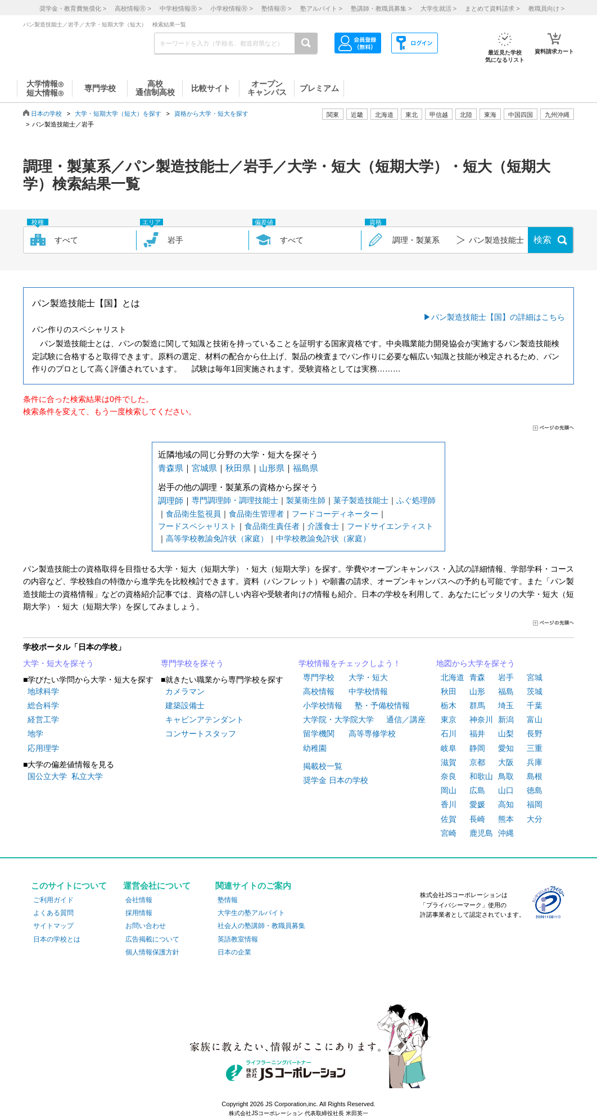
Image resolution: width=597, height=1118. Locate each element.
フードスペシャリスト (197, 526)
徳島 (534, 790)
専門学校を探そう (192, 663)
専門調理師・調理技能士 (235, 500)
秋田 (448, 691)
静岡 (477, 748)
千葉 (534, 705)
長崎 (477, 818)
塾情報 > (276, 8)
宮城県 (204, 468)
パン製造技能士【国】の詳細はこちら (498, 317)
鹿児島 (481, 833)
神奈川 (481, 719)
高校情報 (318, 691)
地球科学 (43, 691)
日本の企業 (234, 952)
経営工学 (43, 719)
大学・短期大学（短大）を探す (118, 113)
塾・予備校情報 (382, 705)
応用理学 (43, 748)
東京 (448, 719)
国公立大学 (47, 776)
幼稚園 (315, 748)
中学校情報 (368, 691)
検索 (542, 240)
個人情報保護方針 (152, 952)
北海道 (384, 114)
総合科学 (43, 705)
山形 (477, 691)
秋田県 (238, 468)
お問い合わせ (145, 926)
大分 (534, 818)
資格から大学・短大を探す (211, 113)
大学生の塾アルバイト (251, 913)
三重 (534, 748)
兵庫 (534, 762)
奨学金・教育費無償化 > (72, 8)
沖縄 (506, 833)
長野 (534, 733)
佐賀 (448, 818)
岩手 (506, 677)
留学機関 (318, 733)
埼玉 (506, 705)
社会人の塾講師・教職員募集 (261, 926)
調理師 (170, 500)
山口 (506, 790)
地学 (35, 733)
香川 (448, 804)
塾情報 (228, 900)
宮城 (534, 677)
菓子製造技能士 (360, 500)
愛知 (506, 748)
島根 (534, 776)
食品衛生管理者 (256, 513)
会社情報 (138, 900)
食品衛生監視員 (193, 513)
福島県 (305, 468)
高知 (506, 804)
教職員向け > (546, 8)
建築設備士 (185, 705)
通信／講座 (406, 719)
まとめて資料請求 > (492, 8)
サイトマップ (53, 926)
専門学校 (318, 677)
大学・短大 (368, 677)
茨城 (534, 691)
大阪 (506, 762)
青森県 (170, 468)
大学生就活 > (438, 8)
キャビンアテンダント (204, 719)
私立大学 (87, 776)
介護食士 (323, 526)
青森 (477, 677)
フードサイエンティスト (390, 526)
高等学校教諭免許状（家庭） (217, 538)
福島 (506, 691)
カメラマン (185, 691)
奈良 (448, 776)
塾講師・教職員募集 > (381, 8)
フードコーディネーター (335, 513)
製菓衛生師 (305, 500)
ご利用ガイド (53, 900)
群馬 (477, 705)
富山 (534, 719)
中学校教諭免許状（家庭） (323, 538)
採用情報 (138, 913)
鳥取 (506, 776)
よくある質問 (53, 913)
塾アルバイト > (321, 8)
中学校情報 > (181, 8)
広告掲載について (152, 939)
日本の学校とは (56, 939)
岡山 (448, 790)
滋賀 (448, 762)
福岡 (534, 804)
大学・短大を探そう (58, 663)
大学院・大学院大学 (338, 719)
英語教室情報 (238, 939)
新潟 (506, 719)
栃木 (448, 705)
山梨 (506, 733)
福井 (477, 733)
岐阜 (448, 748)
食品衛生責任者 (272, 526)
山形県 (271, 468)
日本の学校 (46, 113)
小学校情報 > (231, 8)
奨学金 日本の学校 (335, 780)
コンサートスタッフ (200, 733)
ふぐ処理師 (416, 500)
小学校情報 (322, 705)
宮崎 (448, 833)
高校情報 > (133, 8)
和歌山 (481, 776)
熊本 (506, 818)
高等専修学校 (372, 733)
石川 (448, 733)
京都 (477, 762)
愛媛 (477, 804)
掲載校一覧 (322, 766)
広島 (477, 790)
